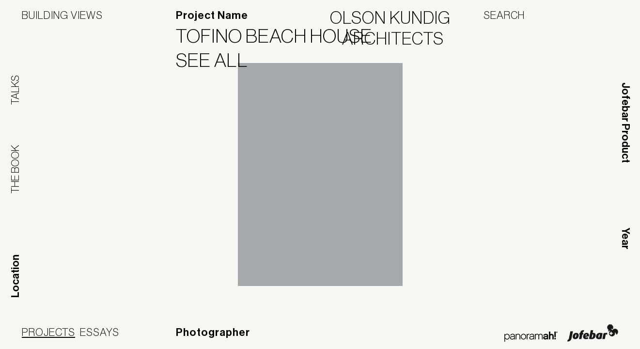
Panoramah (531, 337)
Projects (48, 332)
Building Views (62, 15)
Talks (15, 90)
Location (15, 276)
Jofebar (592, 333)
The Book (15, 169)
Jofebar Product (625, 122)
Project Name (212, 15)
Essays (99, 332)
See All (218, 60)
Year (625, 238)
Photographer (213, 332)
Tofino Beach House (280, 36)
